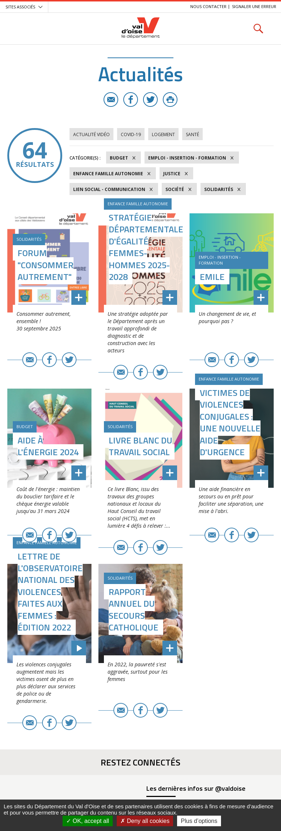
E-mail (111, 99)
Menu (23, 28)
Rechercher (258, 28)
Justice (171, 174)
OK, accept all (87, 821)
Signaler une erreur (254, 6)
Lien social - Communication (109, 189)
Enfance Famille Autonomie (108, 174)
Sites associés (20, 7)
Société (174, 189)
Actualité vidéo (91, 134)
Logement (163, 134)
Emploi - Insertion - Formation (187, 158)
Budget (119, 158)
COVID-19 (131, 134)
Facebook (130, 99)
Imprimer (170, 99)
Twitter (150, 99)
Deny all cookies (144, 821)
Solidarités (218, 189)
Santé (192, 134)
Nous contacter (208, 6)
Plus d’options (199, 821)
